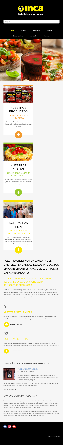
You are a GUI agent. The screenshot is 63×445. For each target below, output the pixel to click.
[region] (31, 60)
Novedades (33, 36)
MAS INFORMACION (16, 324)
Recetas (50, 30)
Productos (36, 30)
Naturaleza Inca (18, 36)
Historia (23, 30)
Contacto (47, 36)
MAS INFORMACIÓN (9, 389)
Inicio (12, 30)
